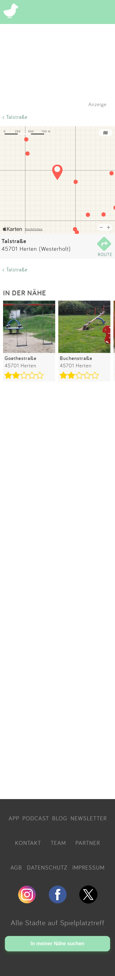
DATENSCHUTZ (47, 867)
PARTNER (87, 842)
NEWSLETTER (89, 818)
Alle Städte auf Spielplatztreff (58, 922)
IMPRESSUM (88, 867)
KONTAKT (28, 842)
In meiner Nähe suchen (57, 943)
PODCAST (35, 818)
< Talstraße (15, 117)
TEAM (58, 842)
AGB (16, 867)
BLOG (59, 818)
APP (14, 818)
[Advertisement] (57, 591)
